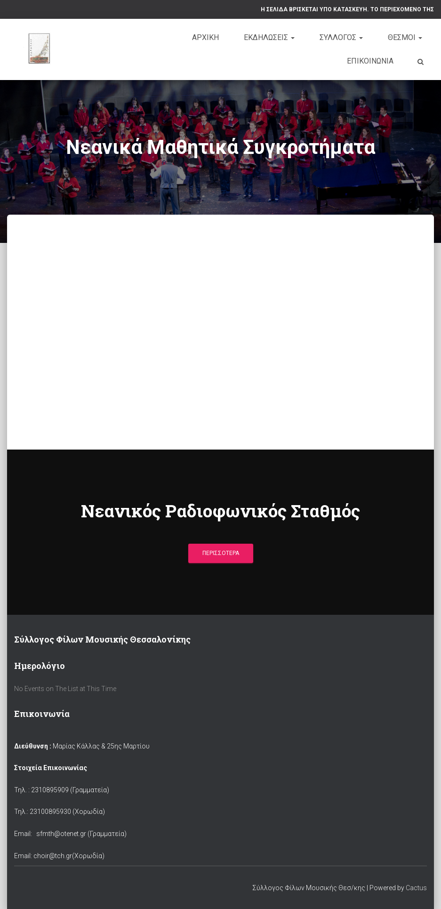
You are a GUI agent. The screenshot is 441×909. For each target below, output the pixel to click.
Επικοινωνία (370, 60)
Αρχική (205, 37)
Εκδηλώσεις (269, 37)
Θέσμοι (405, 37)
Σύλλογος (341, 37)
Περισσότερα (220, 553)
